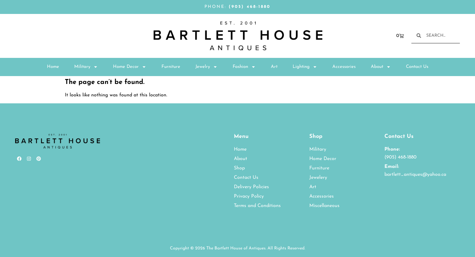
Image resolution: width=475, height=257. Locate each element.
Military (86, 67)
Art (274, 67)
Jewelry (206, 67)
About (381, 67)
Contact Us (417, 67)
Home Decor (129, 67)
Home (53, 67)
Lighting (305, 67)
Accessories (344, 67)
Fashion (244, 67)
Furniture (170, 67)
